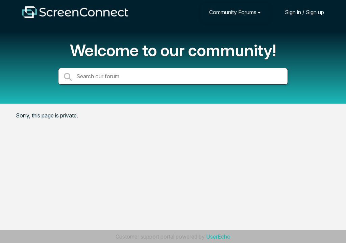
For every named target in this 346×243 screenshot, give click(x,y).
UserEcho (218, 236)
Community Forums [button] (232, 12)
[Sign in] (299, 12)
